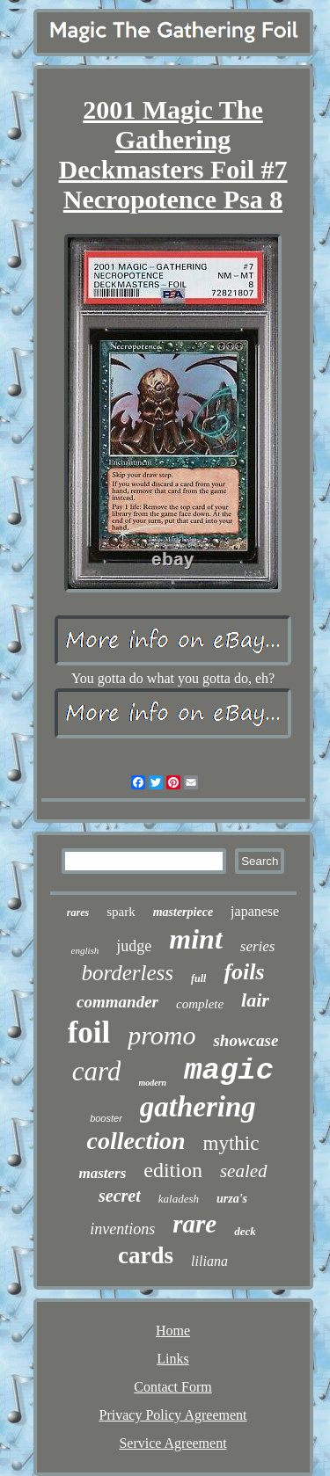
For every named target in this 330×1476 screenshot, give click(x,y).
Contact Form (172, 1386)
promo (161, 1035)
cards (145, 1255)
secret (120, 1195)
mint (195, 939)
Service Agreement (172, 1443)
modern (152, 1082)
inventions (122, 1229)
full (198, 978)
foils (244, 972)
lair (255, 1000)
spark (121, 912)
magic (229, 1070)
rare (194, 1224)
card (96, 1071)
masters (102, 1173)
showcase (245, 1040)
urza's (231, 1198)
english (85, 950)
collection (136, 1140)
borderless (127, 973)
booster (106, 1118)
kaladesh (178, 1198)
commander (117, 1001)
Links (172, 1358)
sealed (244, 1171)
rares (78, 912)
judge (133, 946)
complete (200, 1004)
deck (245, 1231)
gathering (198, 1107)
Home (173, 1330)
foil (89, 1032)
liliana (209, 1261)
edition (172, 1170)
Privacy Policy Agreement (173, 1414)
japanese (255, 911)
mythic (231, 1143)
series (257, 946)
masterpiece (183, 912)
